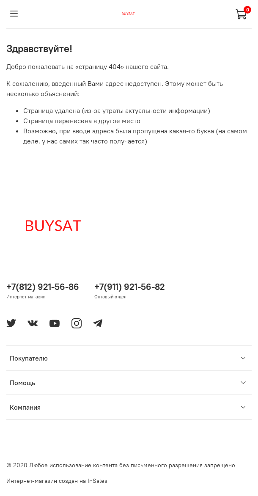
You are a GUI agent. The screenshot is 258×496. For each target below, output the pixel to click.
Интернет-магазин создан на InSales (56, 481)
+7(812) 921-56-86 (42, 286)
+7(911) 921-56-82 (129, 286)
